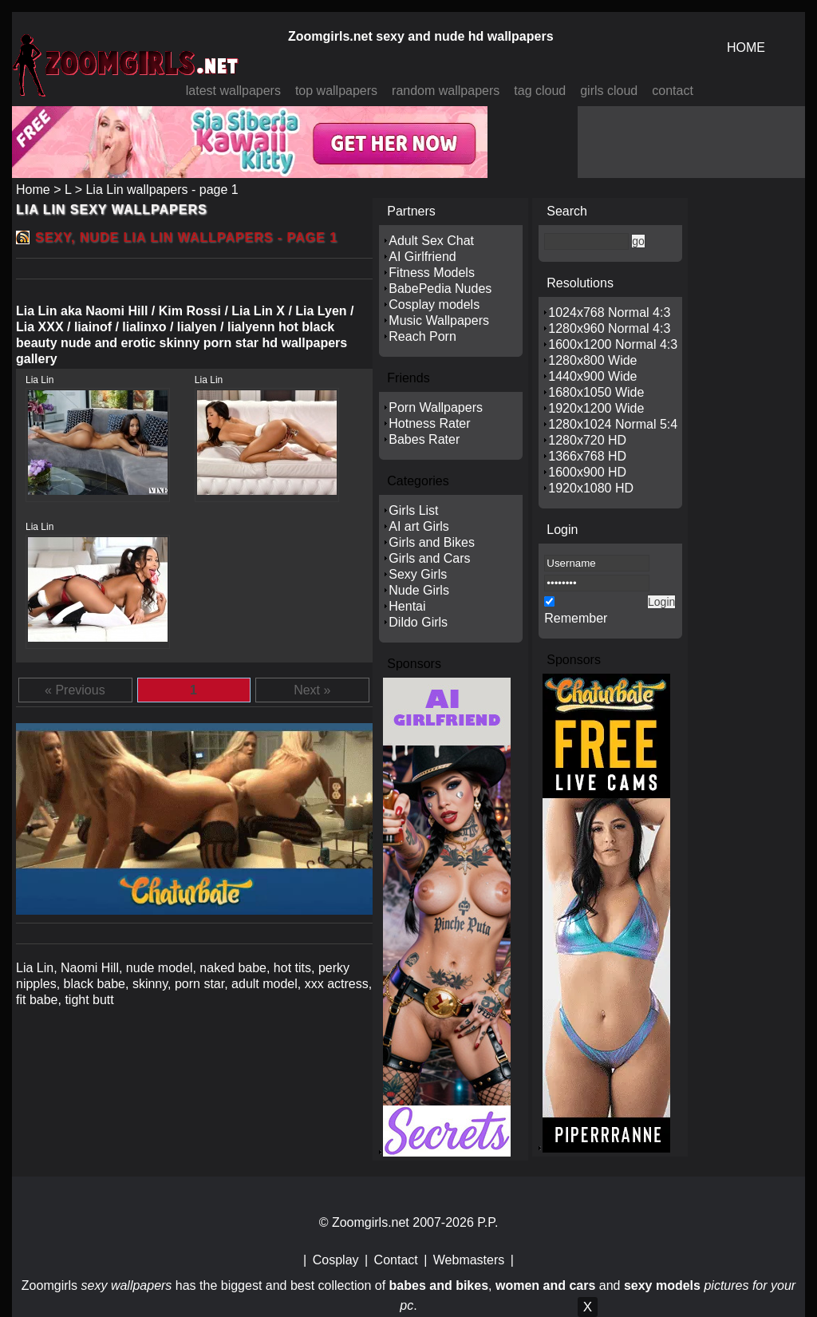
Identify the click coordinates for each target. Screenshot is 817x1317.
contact (672, 90)
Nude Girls (419, 590)
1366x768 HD (587, 456)
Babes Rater (424, 439)
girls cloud (608, 90)
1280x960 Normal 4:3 (609, 328)
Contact (396, 1260)
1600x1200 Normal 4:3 (612, 344)
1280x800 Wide (592, 360)
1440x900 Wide (592, 376)
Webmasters (469, 1260)
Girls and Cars (429, 558)
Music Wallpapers (439, 320)
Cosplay (336, 1260)
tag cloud (540, 90)
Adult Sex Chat (431, 240)
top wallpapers (336, 90)
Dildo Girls (418, 622)
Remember (575, 618)
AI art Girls (419, 526)
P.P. (487, 1222)
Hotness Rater (429, 423)
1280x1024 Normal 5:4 (612, 424)
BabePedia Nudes (440, 288)
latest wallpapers (233, 90)
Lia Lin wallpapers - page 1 (161, 189)
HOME (746, 47)
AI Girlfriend (422, 256)
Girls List (413, 510)
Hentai (407, 606)
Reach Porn (422, 336)
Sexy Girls (418, 574)
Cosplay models (434, 304)
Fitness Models (432, 272)
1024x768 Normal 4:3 (609, 312)
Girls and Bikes (432, 542)
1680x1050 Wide (596, 392)
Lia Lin (39, 380)
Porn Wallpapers (436, 407)
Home (33, 189)
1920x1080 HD (590, 488)
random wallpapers (445, 90)
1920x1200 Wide (596, 408)
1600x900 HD (587, 472)
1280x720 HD (587, 440)
